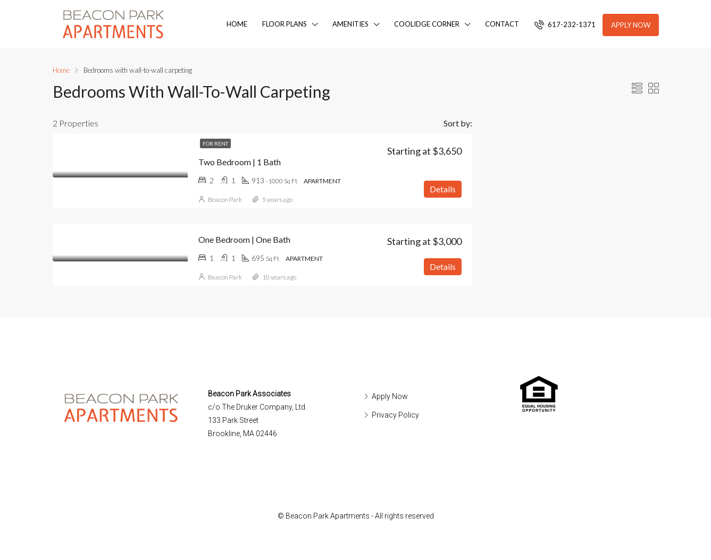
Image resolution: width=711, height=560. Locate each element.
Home (237, 24)
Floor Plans (284, 24)
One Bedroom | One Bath (244, 239)
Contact (502, 24)
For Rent (215, 143)
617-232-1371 (565, 24)
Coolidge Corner (426, 24)
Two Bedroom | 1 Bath (239, 162)
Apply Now (630, 25)
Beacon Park (225, 199)
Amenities (350, 24)
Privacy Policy (395, 415)
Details (443, 189)
